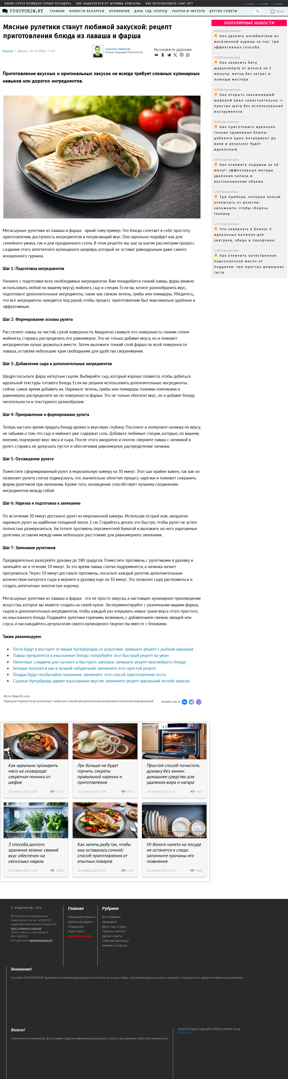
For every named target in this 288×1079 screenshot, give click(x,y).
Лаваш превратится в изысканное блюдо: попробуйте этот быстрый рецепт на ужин (91, 655)
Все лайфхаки (111, 917)
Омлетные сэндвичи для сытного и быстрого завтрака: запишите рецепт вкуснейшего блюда (99, 662)
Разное (7, 51)
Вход (277, 11)
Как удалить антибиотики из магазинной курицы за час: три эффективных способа (246, 41)
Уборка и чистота (188, 11)
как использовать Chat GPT (169, 3)
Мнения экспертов (114, 945)
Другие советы (223, 11)
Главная (57, 11)
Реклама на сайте (80, 936)
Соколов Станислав (117, 49)
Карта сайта (76, 931)
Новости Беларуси (86, 11)
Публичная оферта (80, 922)
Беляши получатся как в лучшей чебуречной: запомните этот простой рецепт (84, 668)
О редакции (75, 926)
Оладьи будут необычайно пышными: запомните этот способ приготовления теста (89, 674)
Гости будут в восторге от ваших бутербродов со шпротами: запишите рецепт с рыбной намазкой (103, 649)
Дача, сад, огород (150, 11)
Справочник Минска (81, 917)
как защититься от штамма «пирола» (108, 3)
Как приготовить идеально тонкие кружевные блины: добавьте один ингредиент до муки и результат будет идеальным (245, 138)
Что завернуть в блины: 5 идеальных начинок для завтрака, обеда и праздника (244, 234)
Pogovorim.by (23, 907)
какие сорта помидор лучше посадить (38, 3)
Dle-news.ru (185, 1032)
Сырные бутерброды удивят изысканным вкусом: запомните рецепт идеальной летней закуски (101, 680)
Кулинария (119, 11)
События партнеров (115, 940)
